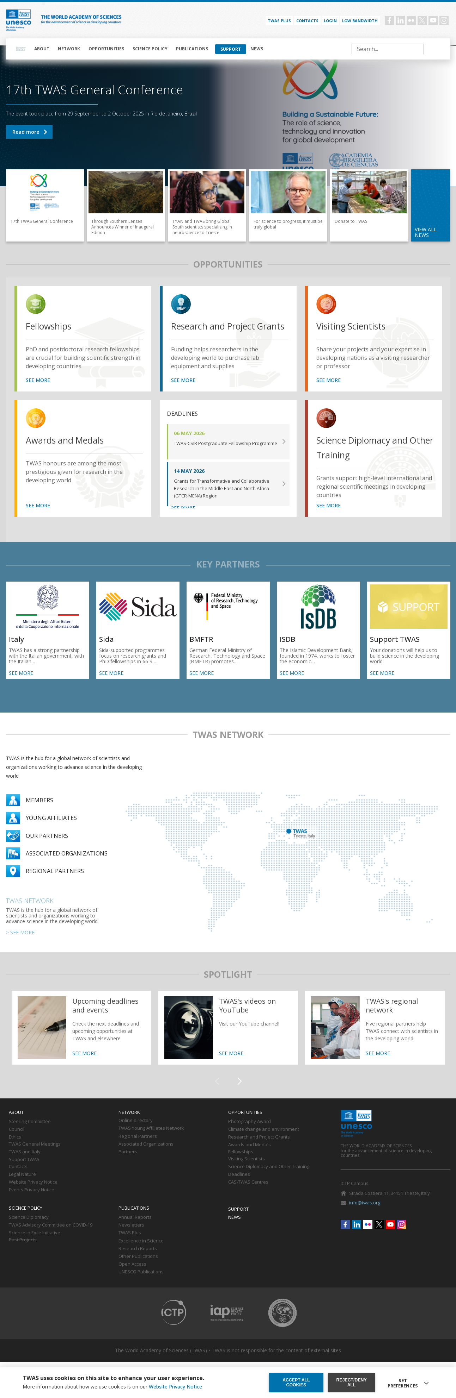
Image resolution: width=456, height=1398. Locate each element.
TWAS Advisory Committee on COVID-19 (50, 1236)
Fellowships (52, 326)
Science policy (150, 49)
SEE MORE (38, 391)
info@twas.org (364, 1214)
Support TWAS (24, 1171)
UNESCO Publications (141, 1283)
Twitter (422, 20)
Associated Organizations (146, 1155)
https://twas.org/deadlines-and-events (81, 1039)
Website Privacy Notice (33, 1193)
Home (21, 49)
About (41, 49)
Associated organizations (67, 865)
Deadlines (239, 1186)
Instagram (444, 20)
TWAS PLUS (279, 20)
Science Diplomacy (29, 1228)
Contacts (307, 20)
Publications (192, 49)
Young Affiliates (51, 829)
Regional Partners (137, 1148)
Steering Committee (30, 1133)
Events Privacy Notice (31, 1201)
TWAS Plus (129, 1244)
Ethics (15, 1148)
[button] (239, 1092)
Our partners (47, 847)
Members (39, 811)
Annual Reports (135, 1228)
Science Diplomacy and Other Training (369, 459)
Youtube (433, 20)
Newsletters (131, 1236)
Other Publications (138, 1268)
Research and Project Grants (220, 334)
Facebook (389, 20)
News (256, 49)
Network (69, 49)
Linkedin (400, 20)
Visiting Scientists (356, 326)
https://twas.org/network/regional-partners (375, 1039)
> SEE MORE (20, 943)
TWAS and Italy (25, 1163)
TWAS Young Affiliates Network (151, 1140)
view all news (426, 232)
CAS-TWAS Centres (248, 1193)
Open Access (132, 1275)
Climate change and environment (263, 1140)
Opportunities (106, 49)
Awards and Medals (71, 451)
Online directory (135, 1132)
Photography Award (249, 1133)
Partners (127, 1163)
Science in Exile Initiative (34, 1244)
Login (330, 20)
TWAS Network (30, 912)
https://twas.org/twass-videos (228, 1039)
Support (230, 49)
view (37, 305)
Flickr (411, 20)
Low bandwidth (360, 20)
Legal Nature (22, 1186)
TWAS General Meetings (35, 1155)
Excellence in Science (141, 1252)
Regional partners (55, 882)
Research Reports (137, 1260)
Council (16, 1140)
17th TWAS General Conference (29, 132)
